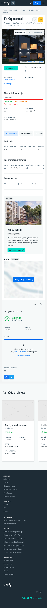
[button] (5, 46)
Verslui (37, 3)
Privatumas (8, 493)
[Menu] (43, 3)
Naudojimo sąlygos (10, 489)
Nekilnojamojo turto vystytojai (15, 520)
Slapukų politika (9, 496)
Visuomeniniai (9, 574)
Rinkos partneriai (10, 523)
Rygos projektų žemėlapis (13, 549)
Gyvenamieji (8, 560)
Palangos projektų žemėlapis (14, 542)
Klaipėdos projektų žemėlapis (14, 538)
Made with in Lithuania (31, 598)
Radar (6, 504)
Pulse (6, 511)
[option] (23, 46)
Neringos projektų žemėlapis (14, 545)
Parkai (6, 570)
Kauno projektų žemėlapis (13, 535)
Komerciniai (8, 563)
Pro (5, 507)
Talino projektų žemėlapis (13, 552)
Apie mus (7, 479)
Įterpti (15, 259)
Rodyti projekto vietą (24, 279)
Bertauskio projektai (35, 62)
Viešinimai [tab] (26, 133)
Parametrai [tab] (11, 133)
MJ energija (8, 83)
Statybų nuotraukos (34, 32)
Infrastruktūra (9, 567)
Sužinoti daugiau (16, 250)
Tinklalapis (10, 68)
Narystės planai (23, 355)
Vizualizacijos (20, 32)
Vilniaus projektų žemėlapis (13, 531)
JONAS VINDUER (10, 79)
